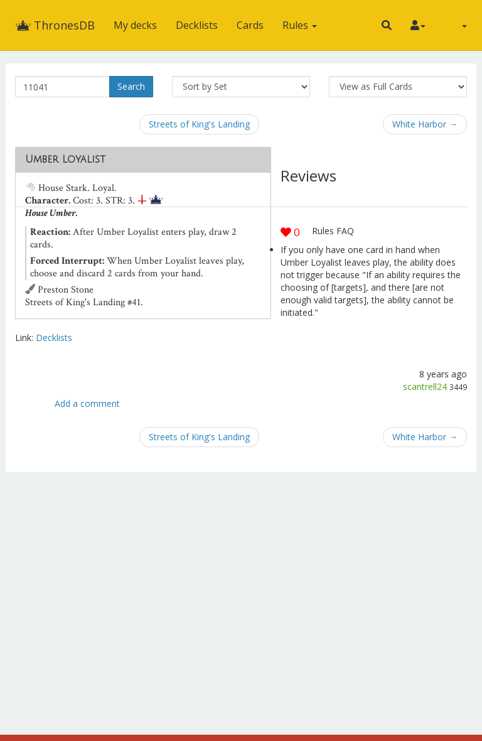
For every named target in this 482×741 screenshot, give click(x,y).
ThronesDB (55, 25)
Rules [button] (299, 25)
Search (131, 86)
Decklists (197, 25)
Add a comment (87, 403)
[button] (386, 25)
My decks (135, 25)
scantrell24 (425, 386)
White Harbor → (425, 124)
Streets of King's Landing (199, 124)
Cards (250, 25)
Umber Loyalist (65, 159)
